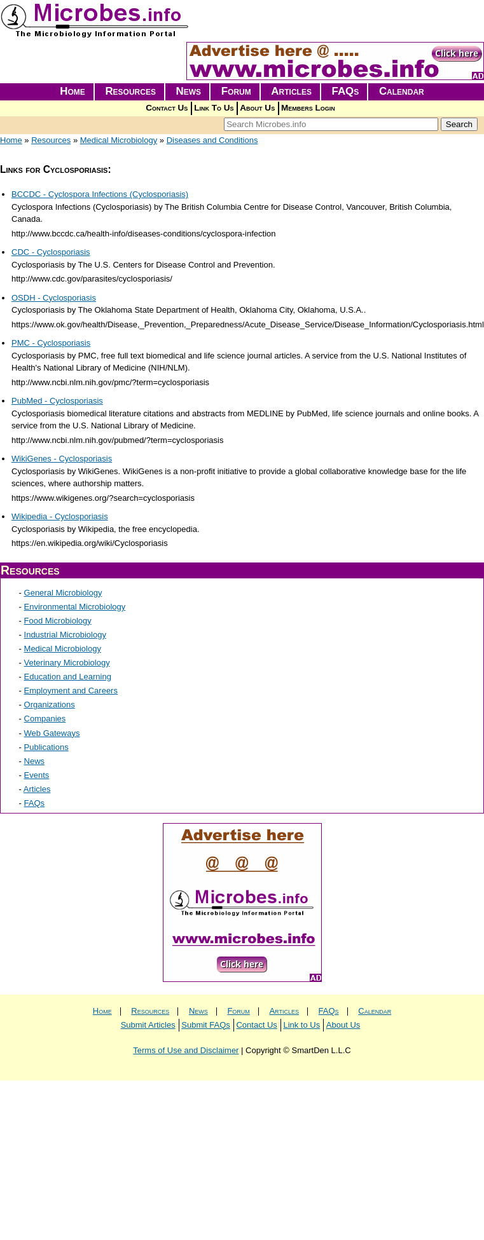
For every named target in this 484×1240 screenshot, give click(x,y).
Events (37, 775)
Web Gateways (52, 733)
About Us (257, 107)
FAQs (345, 91)
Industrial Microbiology (65, 634)
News (189, 91)
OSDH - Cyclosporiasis (53, 298)
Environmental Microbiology (75, 606)
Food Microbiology (58, 620)
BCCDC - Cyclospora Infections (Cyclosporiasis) (99, 194)
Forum (236, 91)
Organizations (49, 704)
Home (72, 91)
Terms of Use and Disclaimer (186, 1050)
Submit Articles (148, 1025)
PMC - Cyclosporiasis (50, 343)
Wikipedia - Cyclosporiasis (59, 516)
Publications (46, 747)
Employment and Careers (71, 690)
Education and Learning (67, 676)
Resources (130, 91)
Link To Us (213, 107)
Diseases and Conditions (212, 140)
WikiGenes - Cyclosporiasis (61, 458)
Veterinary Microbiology (67, 662)
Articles (291, 91)
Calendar (401, 91)
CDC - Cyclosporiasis (50, 252)
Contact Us (167, 107)
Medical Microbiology (118, 140)
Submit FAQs (205, 1025)
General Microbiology (63, 592)
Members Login (308, 107)
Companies (45, 718)
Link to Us (301, 1025)
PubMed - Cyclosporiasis (57, 400)
